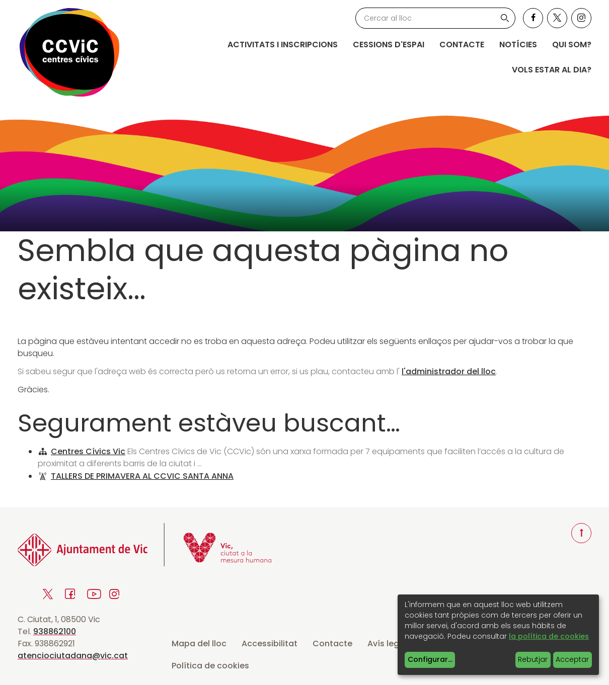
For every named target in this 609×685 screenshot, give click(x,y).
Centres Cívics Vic (88, 451)
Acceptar (572, 659)
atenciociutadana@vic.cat (73, 655)
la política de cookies (549, 636)
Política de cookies (210, 665)
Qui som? (571, 44)
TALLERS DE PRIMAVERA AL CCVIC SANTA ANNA (142, 476)
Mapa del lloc (199, 643)
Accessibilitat (269, 643)
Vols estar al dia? (551, 69)
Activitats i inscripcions (282, 44)
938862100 (54, 631)
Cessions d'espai (388, 44)
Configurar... (430, 659)
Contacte (461, 44)
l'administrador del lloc (449, 371)
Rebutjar (533, 659)
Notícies (518, 44)
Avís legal (387, 643)
